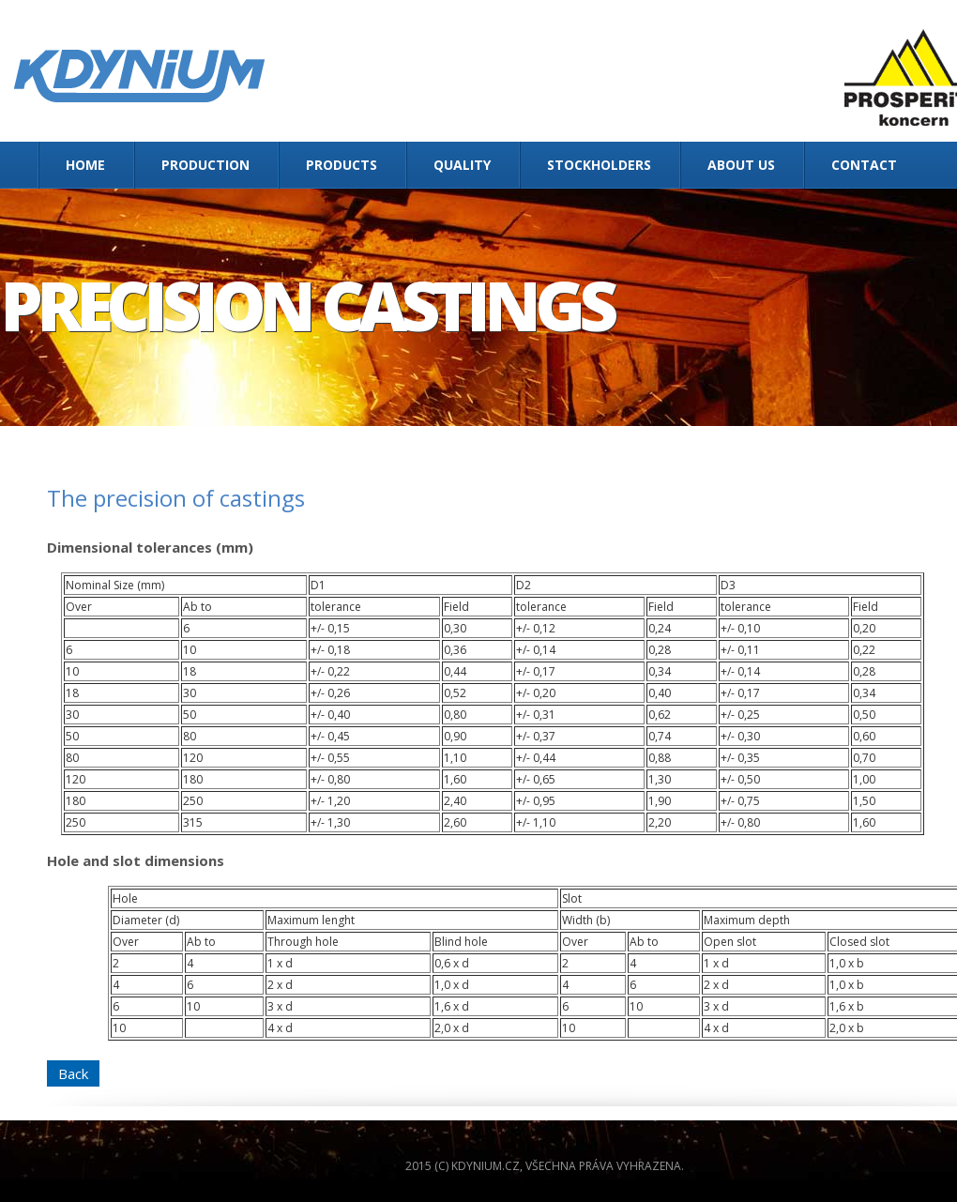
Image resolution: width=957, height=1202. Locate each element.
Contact (864, 165)
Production (205, 165)
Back (73, 1073)
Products (341, 165)
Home (85, 165)
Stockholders (599, 165)
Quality (462, 165)
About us (741, 165)
